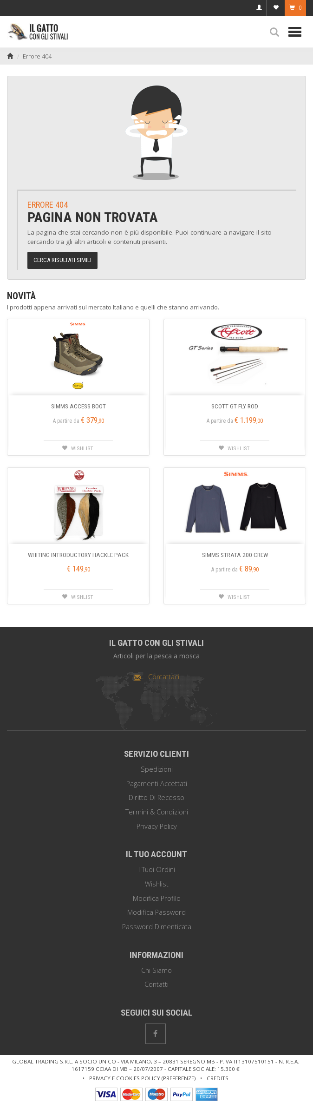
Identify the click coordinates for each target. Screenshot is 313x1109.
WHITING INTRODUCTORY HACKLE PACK (78, 554)
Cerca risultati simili (62, 259)
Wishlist (157, 883)
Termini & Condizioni (156, 811)
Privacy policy (157, 826)
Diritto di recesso (156, 797)
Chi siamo (156, 970)
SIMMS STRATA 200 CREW (235, 554)
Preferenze (178, 1078)
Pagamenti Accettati (156, 783)
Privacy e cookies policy (124, 1078)
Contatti (156, 984)
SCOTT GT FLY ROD (234, 406)
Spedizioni (157, 769)
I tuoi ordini (156, 869)
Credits (217, 1078)
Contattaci (156, 676)
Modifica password (156, 912)
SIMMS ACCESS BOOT (78, 406)
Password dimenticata (156, 926)
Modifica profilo (157, 898)
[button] (274, 32)
